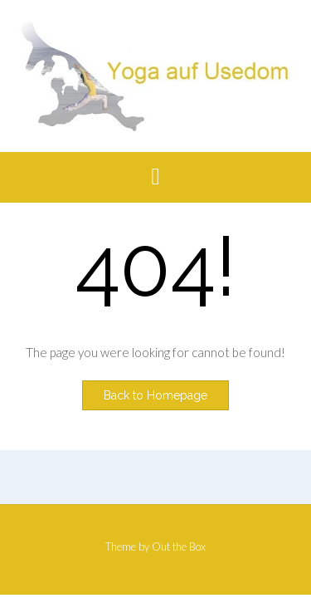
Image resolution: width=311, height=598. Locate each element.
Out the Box (179, 546)
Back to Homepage (155, 395)
